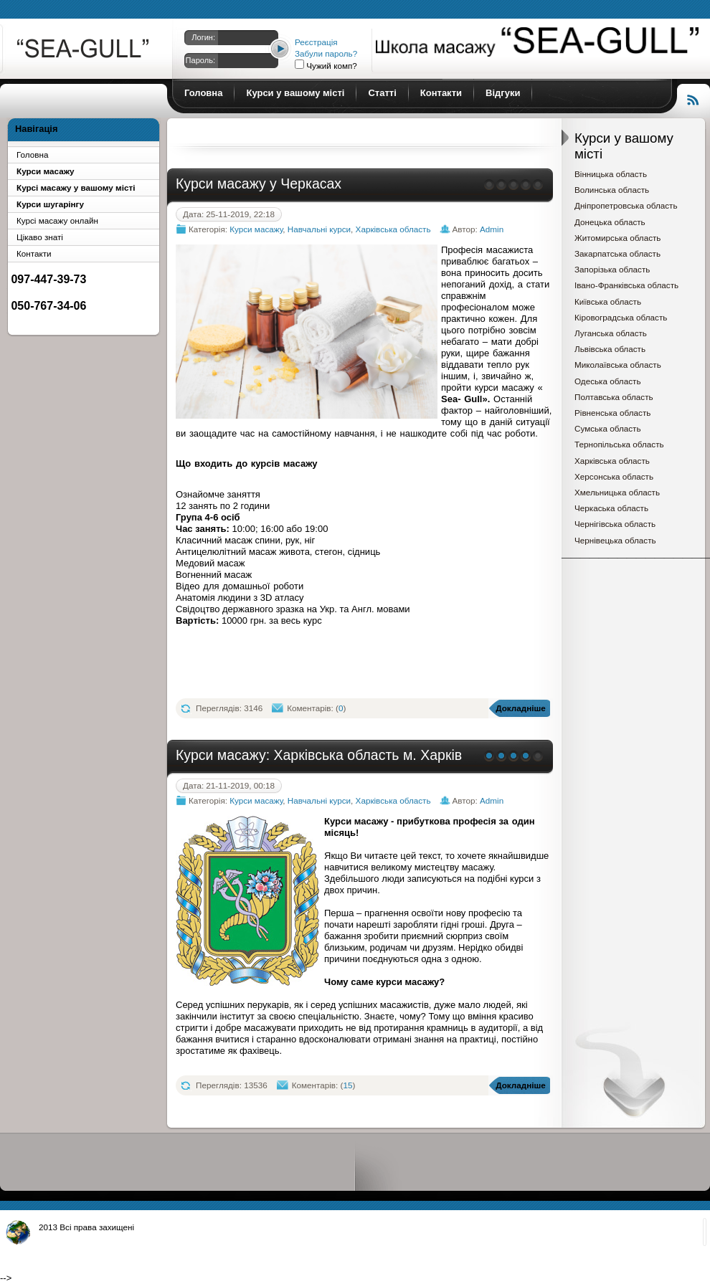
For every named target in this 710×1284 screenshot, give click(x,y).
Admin (491, 229)
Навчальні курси (319, 229)
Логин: (203, 37)
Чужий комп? (330, 65)
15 (347, 1085)
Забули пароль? (326, 53)
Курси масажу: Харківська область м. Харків (319, 755)
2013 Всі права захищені (86, 1227)
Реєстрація (316, 42)
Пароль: (200, 60)
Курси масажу (84, 52)
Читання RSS (693, 98)
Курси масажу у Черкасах (258, 183)
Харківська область (393, 229)
